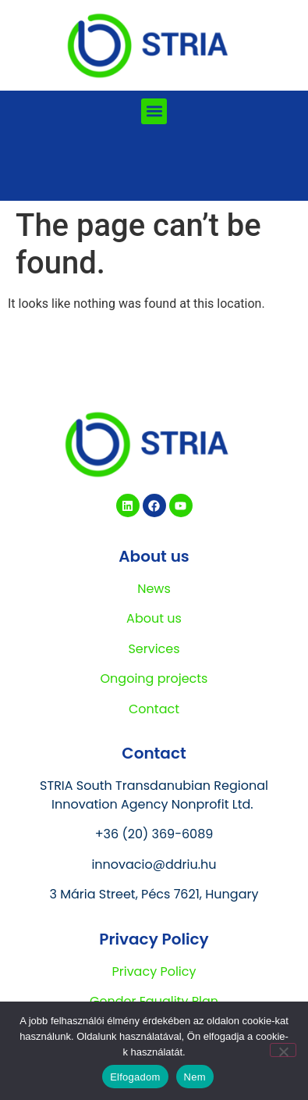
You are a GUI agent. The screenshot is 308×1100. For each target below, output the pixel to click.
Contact (154, 709)
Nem (195, 1077)
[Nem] (283, 1050)
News (154, 589)
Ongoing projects (154, 679)
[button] (154, 111)
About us (154, 618)
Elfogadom (135, 1077)
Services (153, 649)
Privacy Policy (154, 971)
